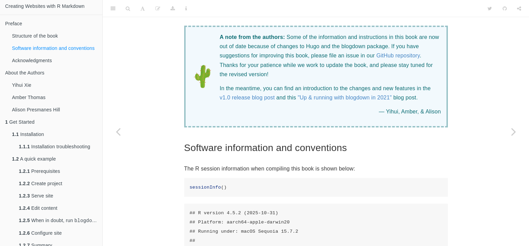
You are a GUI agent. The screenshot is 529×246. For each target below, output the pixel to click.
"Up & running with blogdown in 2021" (345, 97)
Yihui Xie (22, 85)
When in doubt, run (60, 221)
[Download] (172, 8)
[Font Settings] (142, 8)
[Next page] (513, 131)
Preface (13, 23)
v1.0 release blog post (247, 97)
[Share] (519, 8)
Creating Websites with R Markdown (45, 6)
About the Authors (25, 73)
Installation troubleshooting (54, 146)
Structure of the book (35, 36)
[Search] (128, 8)
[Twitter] (489, 8)
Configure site (40, 233)
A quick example (34, 159)
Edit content (38, 208)
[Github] (504, 8)
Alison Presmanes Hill (36, 109)
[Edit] (157, 8)
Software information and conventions (53, 48)
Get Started (20, 122)
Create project (40, 183)
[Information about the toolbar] (186, 8)
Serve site (36, 196)
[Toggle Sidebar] (113, 8)
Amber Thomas (29, 97)
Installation (28, 134)
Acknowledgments (32, 60)
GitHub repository (398, 55)
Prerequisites (39, 171)
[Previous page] (118, 131)
